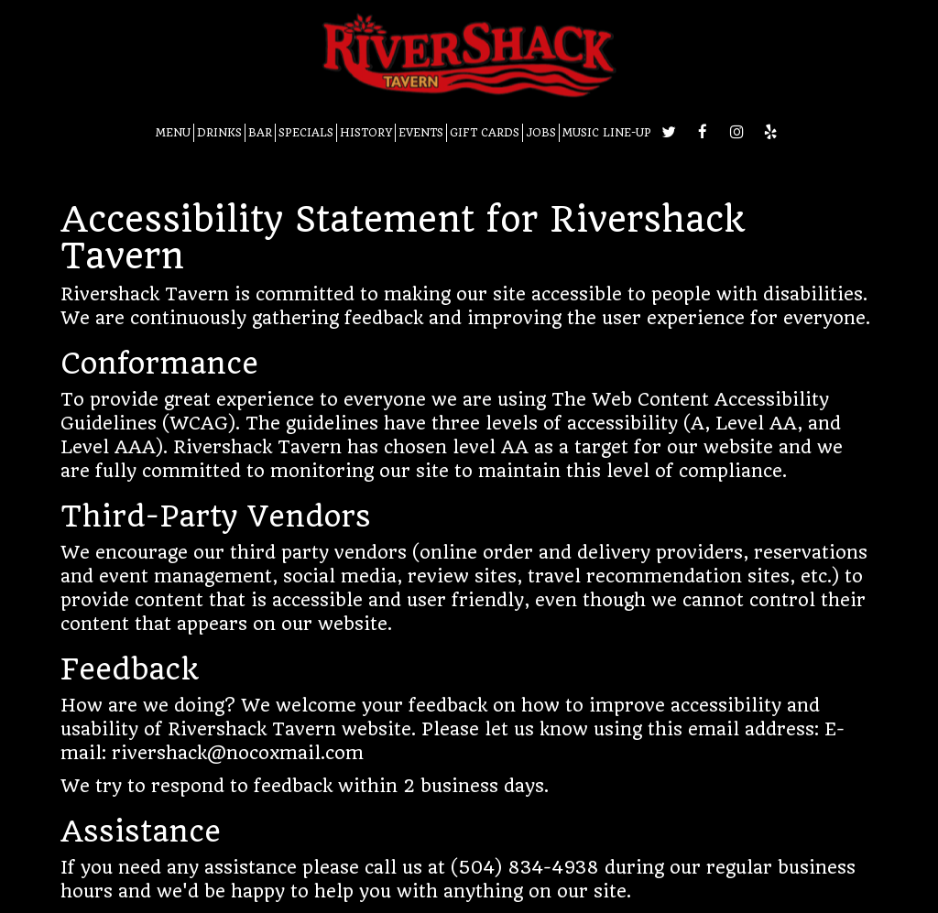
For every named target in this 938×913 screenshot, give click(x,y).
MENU (173, 132)
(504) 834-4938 (525, 867)
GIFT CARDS (484, 132)
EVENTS (420, 132)
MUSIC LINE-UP (606, 132)
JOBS (541, 132)
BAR (260, 132)
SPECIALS (305, 132)
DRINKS (219, 132)
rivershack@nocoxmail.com (238, 753)
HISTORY (366, 132)
